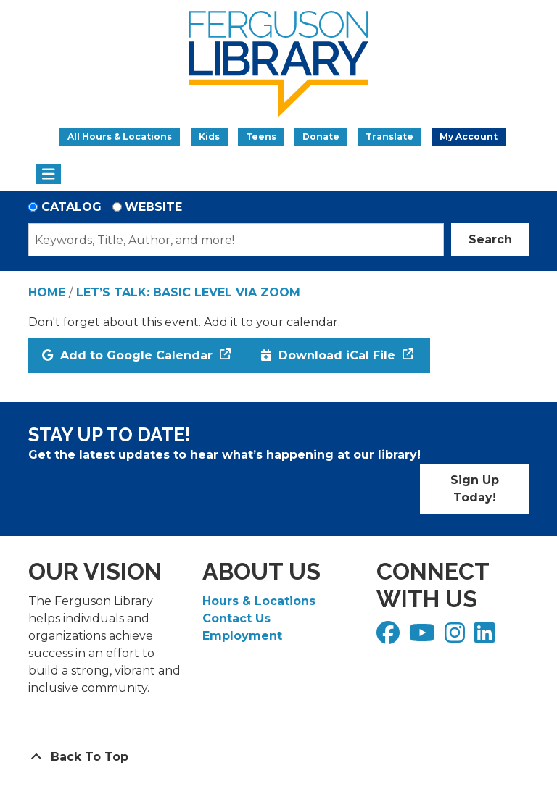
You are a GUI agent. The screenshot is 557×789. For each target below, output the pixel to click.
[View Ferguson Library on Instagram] (457, 637)
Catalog (71, 207)
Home (46, 292)
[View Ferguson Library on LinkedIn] (486, 637)
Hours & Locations (258, 601)
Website (153, 207)
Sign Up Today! (474, 488)
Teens (261, 136)
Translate (389, 136)
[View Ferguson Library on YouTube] (424, 637)
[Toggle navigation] (48, 174)
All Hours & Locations (119, 136)
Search (490, 239)
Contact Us (236, 618)
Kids (209, 136)
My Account (469, 136)
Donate (320, 136)
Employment (242, 636)
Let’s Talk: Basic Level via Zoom (188, 292)
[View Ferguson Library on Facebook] (389, 637)
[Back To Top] (278, 757)
